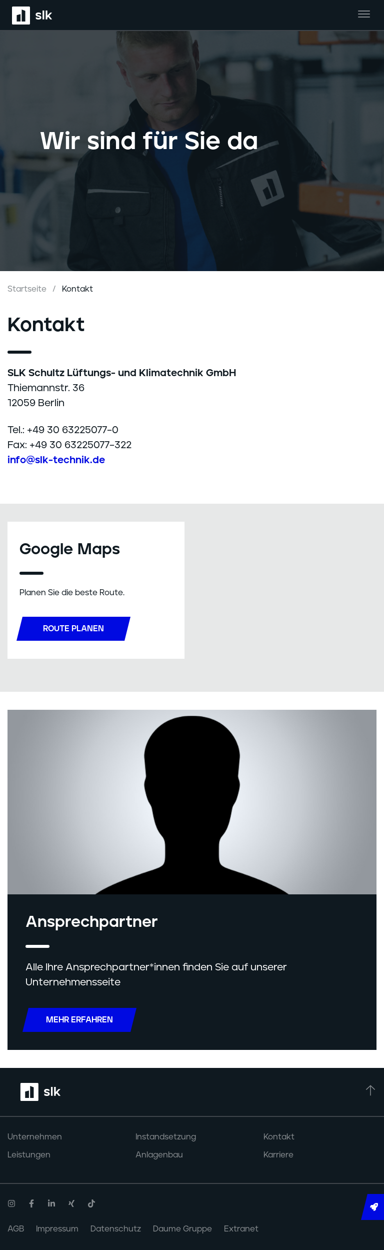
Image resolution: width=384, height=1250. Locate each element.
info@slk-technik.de (56, 460)
